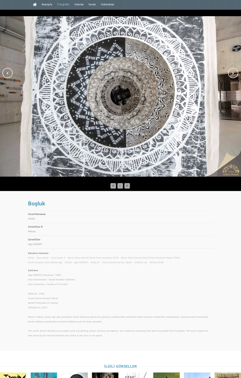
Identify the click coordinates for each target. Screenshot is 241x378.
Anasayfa (47, 4)
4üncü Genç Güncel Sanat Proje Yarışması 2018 (93, 258)
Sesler (92, 4)
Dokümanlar (107, 4)
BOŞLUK (95, 262)
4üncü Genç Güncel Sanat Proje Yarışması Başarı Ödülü (150, 258)
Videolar (79, 4)
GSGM (68, 262)
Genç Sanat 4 (58, 258)
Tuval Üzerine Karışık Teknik (117, 262)
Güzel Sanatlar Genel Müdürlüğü (45, 262)
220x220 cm (140, 262)
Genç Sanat (42, 258)
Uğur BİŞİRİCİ (81, 262)
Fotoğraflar (63, 4)
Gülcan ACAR (157, 262)
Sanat (31, 258)
